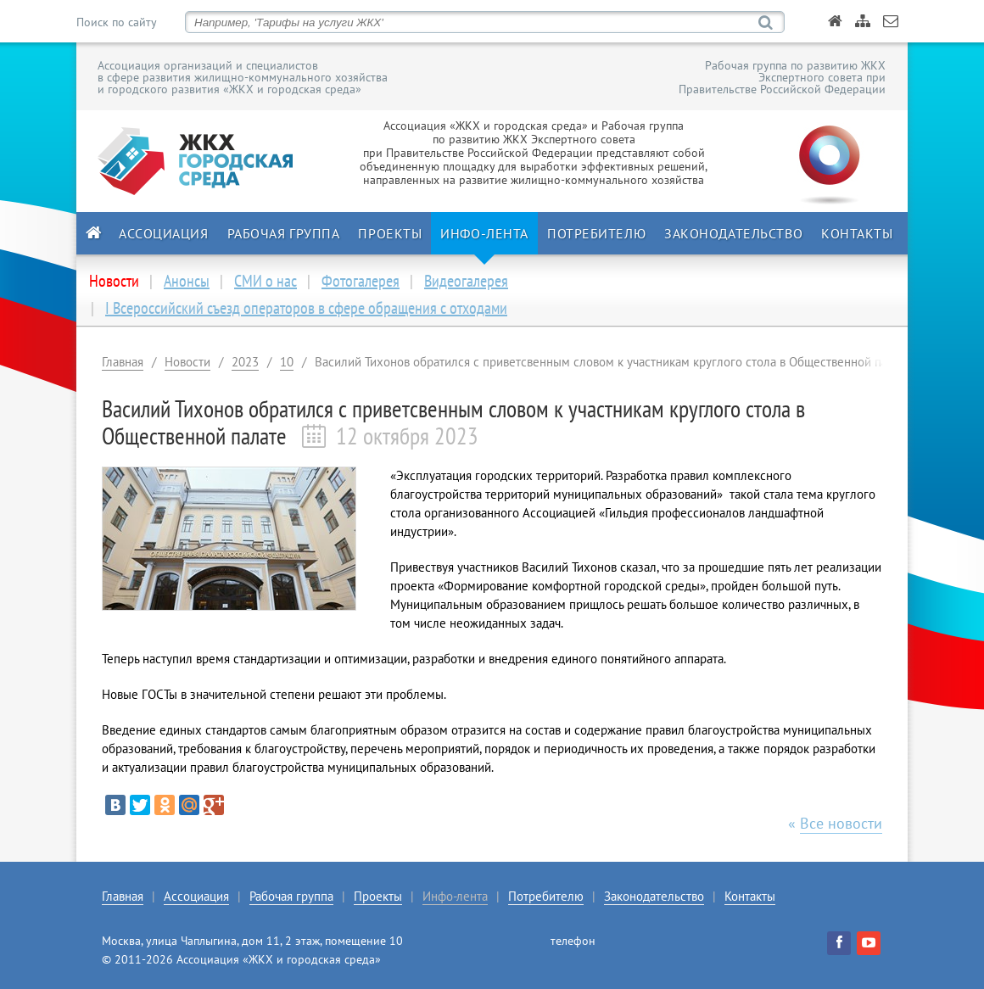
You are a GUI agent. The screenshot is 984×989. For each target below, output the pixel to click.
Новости (187, 362)
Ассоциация (164, 233)
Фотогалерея (360, 281)
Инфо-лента (484, 233)
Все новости (841, 823)
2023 (245, 362)
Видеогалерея (466, 281)
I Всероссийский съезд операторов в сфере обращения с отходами (306, 308)
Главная (122, 362)
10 (287, 362)
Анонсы (187, 281)
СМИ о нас (265, 281)
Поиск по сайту (116, 22)
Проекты (390, 233)
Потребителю (596, 233)
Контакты (856, 233)
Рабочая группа (283, 233)
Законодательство (733, 233)
